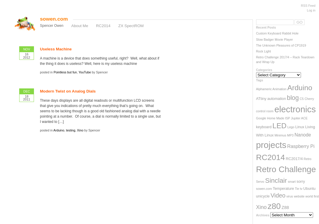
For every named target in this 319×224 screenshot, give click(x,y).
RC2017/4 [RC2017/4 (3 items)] (294, 159)
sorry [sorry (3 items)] (301, 181)
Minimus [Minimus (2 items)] (280, 135)
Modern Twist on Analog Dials (68, 91)
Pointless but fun (65, 72)
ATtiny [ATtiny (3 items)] (261, 98)
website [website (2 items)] (299, 196)
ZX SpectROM (131, 26)
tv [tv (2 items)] (301, 188)
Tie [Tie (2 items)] (297, 188)
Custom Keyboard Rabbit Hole (277, 33)
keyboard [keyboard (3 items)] (264, 127)
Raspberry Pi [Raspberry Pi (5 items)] (300, 146)
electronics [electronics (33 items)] (295, 109)
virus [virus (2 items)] (289, 196)
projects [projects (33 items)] (271, 145)
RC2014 (103, 26)
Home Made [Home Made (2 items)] (275, 118)
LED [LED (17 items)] (279, 126)
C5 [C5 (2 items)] (302, 99)
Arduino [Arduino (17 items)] (300, 88)
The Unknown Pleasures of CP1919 (281, 45)
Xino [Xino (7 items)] (261, 207)
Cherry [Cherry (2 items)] (309, 99)
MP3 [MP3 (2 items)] (290, 135)
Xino (80, 130)
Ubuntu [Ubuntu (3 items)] (309, 188)
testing (70, 130)
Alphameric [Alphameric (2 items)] (264, 89)
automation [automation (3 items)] (276, 98)
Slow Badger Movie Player (274, 39)
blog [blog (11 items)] (293, 97)
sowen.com (54, 19)
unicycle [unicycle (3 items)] (263, 196)
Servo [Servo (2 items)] (260, 181)
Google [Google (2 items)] (261, 118)
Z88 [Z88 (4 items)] (285, 207)
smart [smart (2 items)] (292, 181)
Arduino (58, 130)
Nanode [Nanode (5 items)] (302, 134)
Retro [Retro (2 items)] (307, 159)
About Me (79, 26)
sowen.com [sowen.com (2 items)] (264, 188)
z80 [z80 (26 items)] (274, 206)
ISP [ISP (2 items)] (287, 118)
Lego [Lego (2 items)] (290, 127)
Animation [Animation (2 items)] (279, 89)
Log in (311, 10)
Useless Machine (55, 49)
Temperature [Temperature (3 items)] (283, 188)
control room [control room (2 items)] (265, 111)
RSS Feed (308, 5)
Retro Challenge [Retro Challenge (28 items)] (286, 169)
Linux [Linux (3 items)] (300, 127)
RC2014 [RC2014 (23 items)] (270, 157)
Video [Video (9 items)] (278, 195)
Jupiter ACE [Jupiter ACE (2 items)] (299, 118)
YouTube (85, 72)
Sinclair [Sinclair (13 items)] (276, 180)
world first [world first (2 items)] (312, 196)
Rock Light (263, 51)
